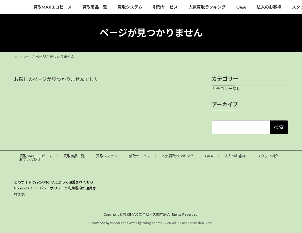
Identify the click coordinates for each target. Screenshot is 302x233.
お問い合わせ (29, 159)
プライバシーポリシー (46, 188)
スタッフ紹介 (267, 156)
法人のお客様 (235, 156)
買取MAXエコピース (35, 156)
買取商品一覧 (74, 156)
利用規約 (75, 188)
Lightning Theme (149, 222)
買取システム (106, 156)
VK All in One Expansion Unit (189, 222)
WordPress (119, 222)
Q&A (209, 156)
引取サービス (139, 156)
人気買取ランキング (177, 156)
